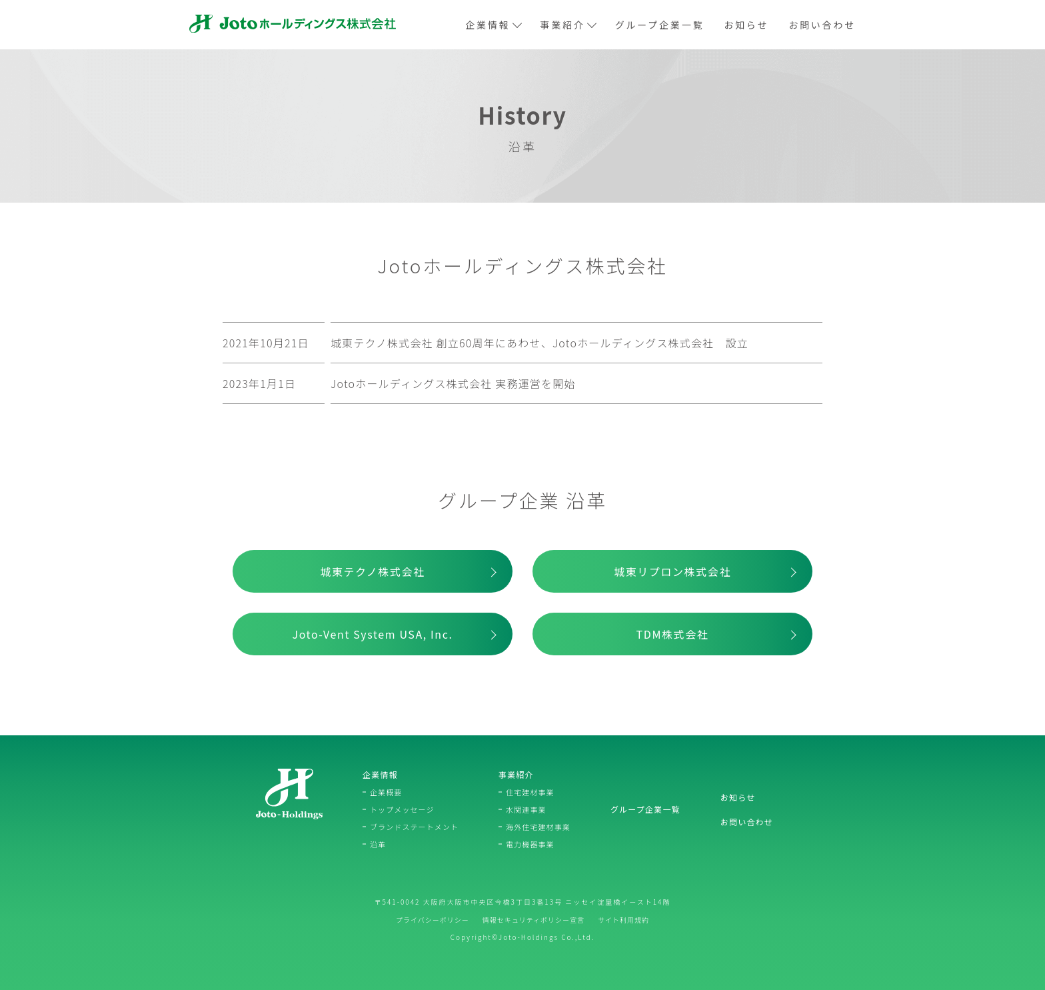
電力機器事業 (530, 844)
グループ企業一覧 (659, 24)
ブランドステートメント (414, 826)
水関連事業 (526, 809)
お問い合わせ (822, 24)
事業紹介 (567, 24)
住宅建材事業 (530, 792)
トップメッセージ (402, 809)
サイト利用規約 (623, 920)
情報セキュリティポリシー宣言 (533, 920)
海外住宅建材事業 (538, 826)
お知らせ (746, 24)
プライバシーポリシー (432, 920)
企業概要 (386, 792)
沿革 (378, 844)
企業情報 (492, 24)
